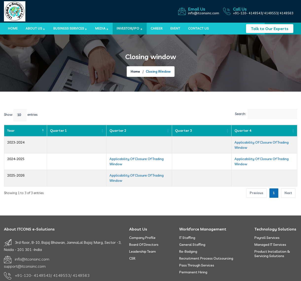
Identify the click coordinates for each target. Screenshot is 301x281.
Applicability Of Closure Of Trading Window (237, 142)
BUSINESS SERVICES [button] (68, 28)
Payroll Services (267, 222)
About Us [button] (34, 28)
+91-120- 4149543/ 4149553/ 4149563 (263, 13)
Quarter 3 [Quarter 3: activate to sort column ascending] (177, 130)
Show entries (20, 115)
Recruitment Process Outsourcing (206, 243)
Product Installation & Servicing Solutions (272, 238)
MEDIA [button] (100, 28)
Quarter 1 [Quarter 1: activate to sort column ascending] (46, 130)
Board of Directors (144, 229)
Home (13, 28)
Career (156, 28)
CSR (132, 243)
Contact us (198, 28)
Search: (266, 114)
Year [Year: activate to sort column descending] (11, 130)
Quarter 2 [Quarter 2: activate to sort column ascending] (80, 130)
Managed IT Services (270, 229)
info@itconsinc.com (203, 13)
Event (175, 28)
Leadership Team (142, 236)
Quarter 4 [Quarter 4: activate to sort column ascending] (212, 130)
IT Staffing (187, 222)
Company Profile (142, 222)
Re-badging (188, 236)
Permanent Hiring (193, 256)
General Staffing (192, 229)
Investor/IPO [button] (128, 28)
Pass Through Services (196, 250)
